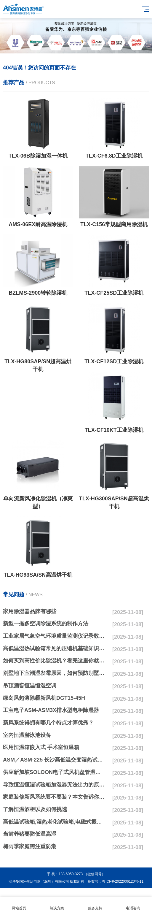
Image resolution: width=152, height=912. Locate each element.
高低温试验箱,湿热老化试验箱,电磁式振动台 (54, 822)
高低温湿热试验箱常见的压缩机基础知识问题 (54, 648)
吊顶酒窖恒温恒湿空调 (29, 686)
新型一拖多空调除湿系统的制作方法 (45, 623)
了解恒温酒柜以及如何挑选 (35, 809)
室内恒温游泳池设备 (27, 735)
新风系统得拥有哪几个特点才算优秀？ (48, 723)
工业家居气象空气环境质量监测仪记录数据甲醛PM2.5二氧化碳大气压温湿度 (54, 636)
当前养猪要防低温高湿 (29, 834)
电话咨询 (133, 904)
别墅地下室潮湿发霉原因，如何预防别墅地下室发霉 (54, 673)
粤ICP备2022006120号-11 (122, 881)
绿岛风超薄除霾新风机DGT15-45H (44, 698)
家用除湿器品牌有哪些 (29, 611)
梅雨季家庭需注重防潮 (29, 846)
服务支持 (95, 904)
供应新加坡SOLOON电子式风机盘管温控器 (54, 772)
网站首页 (19, 904)
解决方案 (57, 904)
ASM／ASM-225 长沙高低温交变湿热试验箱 (54, 760)
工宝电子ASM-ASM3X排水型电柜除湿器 (51, 710)
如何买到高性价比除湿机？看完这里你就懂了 (54, 661)
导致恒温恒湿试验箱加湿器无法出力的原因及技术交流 (54, 785)
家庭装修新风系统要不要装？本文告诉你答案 (54, 797)
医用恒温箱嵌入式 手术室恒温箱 (41, 747)
